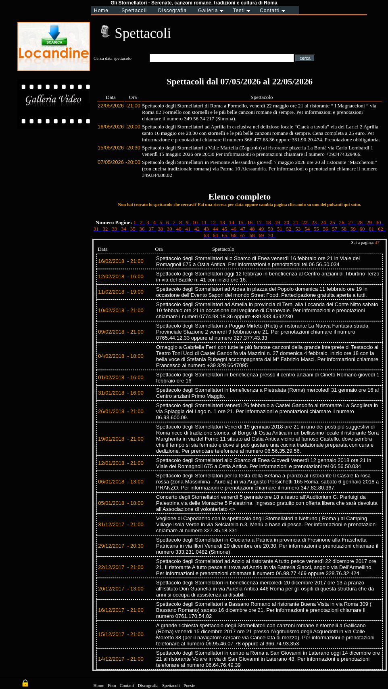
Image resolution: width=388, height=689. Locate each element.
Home (98, 685)
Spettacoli (171, 685)
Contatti (127, 685)
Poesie (189, 685)
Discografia (148, 685)
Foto (112, 685)
